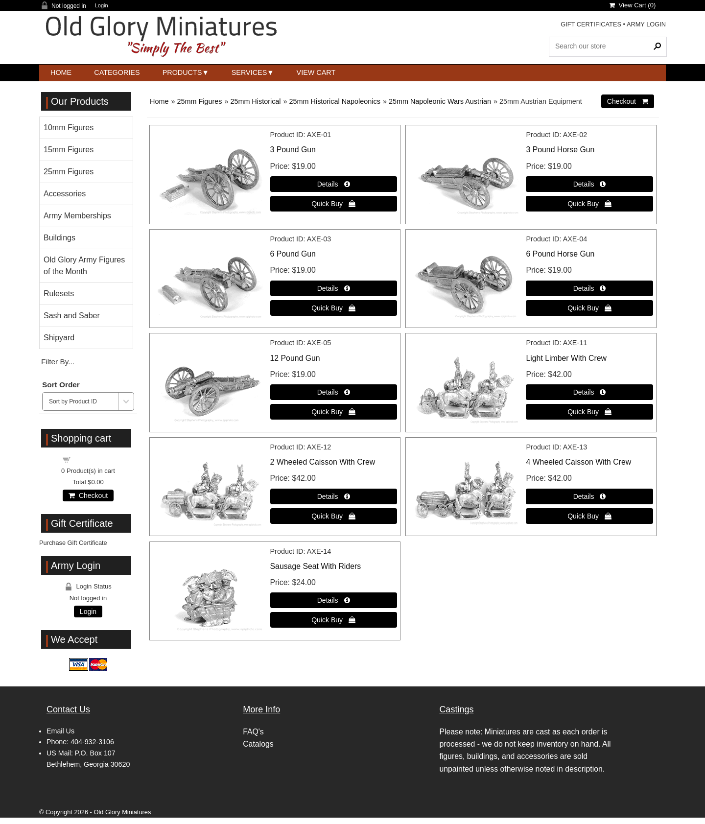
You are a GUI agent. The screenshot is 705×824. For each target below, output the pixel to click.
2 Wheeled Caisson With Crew (323, 462)
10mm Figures (69, 127)
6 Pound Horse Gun (560, 254)
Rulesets (59, 293)
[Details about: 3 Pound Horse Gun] (589, 184)
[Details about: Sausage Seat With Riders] (333, 600)
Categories (117, 72)
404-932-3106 (92, 742)
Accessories (65, 193)
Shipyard (59, 337)
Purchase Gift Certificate (73, 542)
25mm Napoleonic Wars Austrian (440, 101)
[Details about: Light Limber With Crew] (589, 392)
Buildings (59, 238)
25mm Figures (199, 101)
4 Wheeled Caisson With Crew (578, 462)
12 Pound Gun (295, 358)
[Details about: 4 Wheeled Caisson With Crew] (589, 496)
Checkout (88, 495)
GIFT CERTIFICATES (591, 24)
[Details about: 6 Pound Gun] (333, 288)
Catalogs (258, 744)
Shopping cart (94, 459)
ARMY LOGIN (646, 24)
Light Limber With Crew (566, 358)
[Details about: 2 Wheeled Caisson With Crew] (333, 496)
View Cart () (632, 5)
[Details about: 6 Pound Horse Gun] (589, 288)
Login (101, 5)
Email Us (60, 731)
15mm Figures (69, 149)
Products (182, 72)
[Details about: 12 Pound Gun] (333, 392)
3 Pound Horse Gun (560, 149)
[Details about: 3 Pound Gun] (333, 184)
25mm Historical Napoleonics (334, 101)
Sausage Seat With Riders (315, 566)
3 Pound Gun (293, 149)
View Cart (316, 72)
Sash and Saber (72, 315)
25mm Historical (255, 101)
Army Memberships (77, 216)
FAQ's (253, 732)
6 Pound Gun (293, 254)
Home (60, 72)
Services (249, 72)
